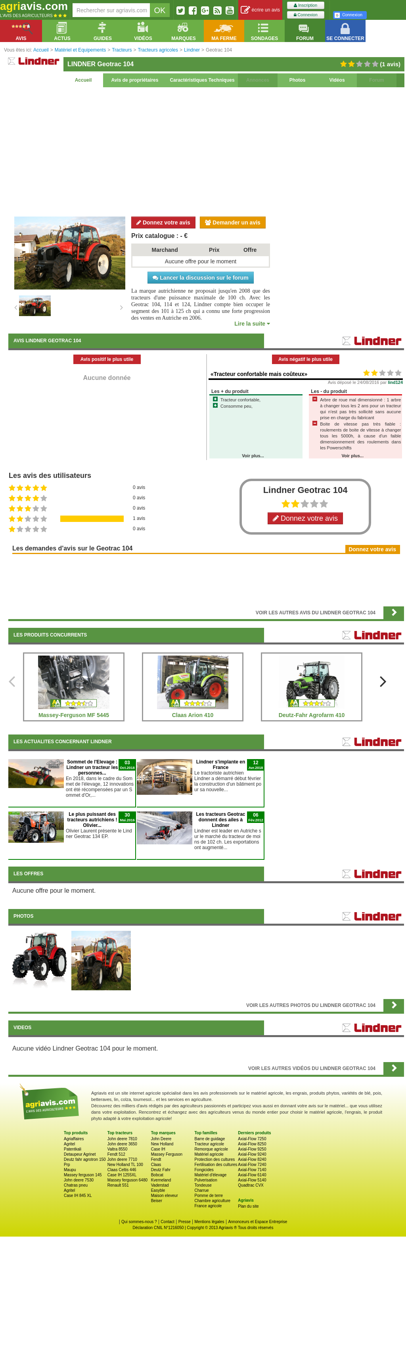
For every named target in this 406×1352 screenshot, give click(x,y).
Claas (156, 1164)
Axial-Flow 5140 (252, 1180)
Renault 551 (118, 1185)
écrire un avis (260, 10)
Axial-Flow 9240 (252, 1154)
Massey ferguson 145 (83, 1175)
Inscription (305, 5)
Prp (67, 1164)
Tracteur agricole (209, 1144)
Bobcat (157, 1175)
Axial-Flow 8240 (252, 1159)
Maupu (70, 1170)
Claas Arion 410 (193, 715)
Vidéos (337, 80)
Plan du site (248, 1206)
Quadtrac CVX (250, 1185)
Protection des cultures (214, 1159)
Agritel (69, 1144)
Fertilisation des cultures (215, 1164)
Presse (184, 1222)
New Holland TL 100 (125, 1164)
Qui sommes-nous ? (139, 1222)
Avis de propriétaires (135, 80)
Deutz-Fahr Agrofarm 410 (312, 715)
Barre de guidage (209, 1139)
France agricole (208, 1206)
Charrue (201, 1190)
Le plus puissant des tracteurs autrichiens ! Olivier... (92, 819)
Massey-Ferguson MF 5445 (73, 715)
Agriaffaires (74, 1139)
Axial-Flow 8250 (252, 1144)
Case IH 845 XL (78, 1195)
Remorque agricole (211, 1149)
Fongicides (203, 1170)
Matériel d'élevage (210, 1175)
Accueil (83, 80)
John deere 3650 (122, 1144)
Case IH (158, 1149)
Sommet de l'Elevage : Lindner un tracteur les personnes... (92, 767)
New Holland (162, 1144)
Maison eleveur (164, 1195)
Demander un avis (232, 222)
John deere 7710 (122, 1159)
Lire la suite (252, 323)
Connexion (306, 14)
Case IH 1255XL (121, 1175)
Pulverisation (205, 1180)
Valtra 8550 (117, 1149)
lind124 (395, 382)
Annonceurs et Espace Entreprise (257, 1222)
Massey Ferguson (166, 1154)
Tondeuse (202, 1185)
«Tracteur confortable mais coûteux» (259, 374)
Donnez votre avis (163, 222)
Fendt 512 (116, 1154)
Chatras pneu (76, 1185)
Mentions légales (209, 1222)
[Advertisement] (206, 150)
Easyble (158, 1190)
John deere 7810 (122, 1139)
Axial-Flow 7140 (252, 1170)
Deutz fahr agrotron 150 (85, 1159)
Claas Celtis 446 (121, 1170)
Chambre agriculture (212, 1201)
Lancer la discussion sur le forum (200, 277)
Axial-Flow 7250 (252, 1139)
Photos (297, 80)
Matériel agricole (208, 1154)
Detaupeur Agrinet (80, 1154)
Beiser (156, 1201)
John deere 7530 (79, 1180)
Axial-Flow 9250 (252, 1149)
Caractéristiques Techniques (202, 80)
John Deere (161, 1139)
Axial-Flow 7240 (252, 1164)
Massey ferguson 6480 (127, 1180)
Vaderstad (160, 1185)
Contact (167, 1222)
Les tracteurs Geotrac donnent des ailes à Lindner (220, 819)
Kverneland (161, 1180)
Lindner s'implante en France (220, 764)
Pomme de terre (208, 1195)
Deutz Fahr (160, 1170)
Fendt (156, 1159)
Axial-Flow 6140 (252, 1175)
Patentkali (72, 1149)
